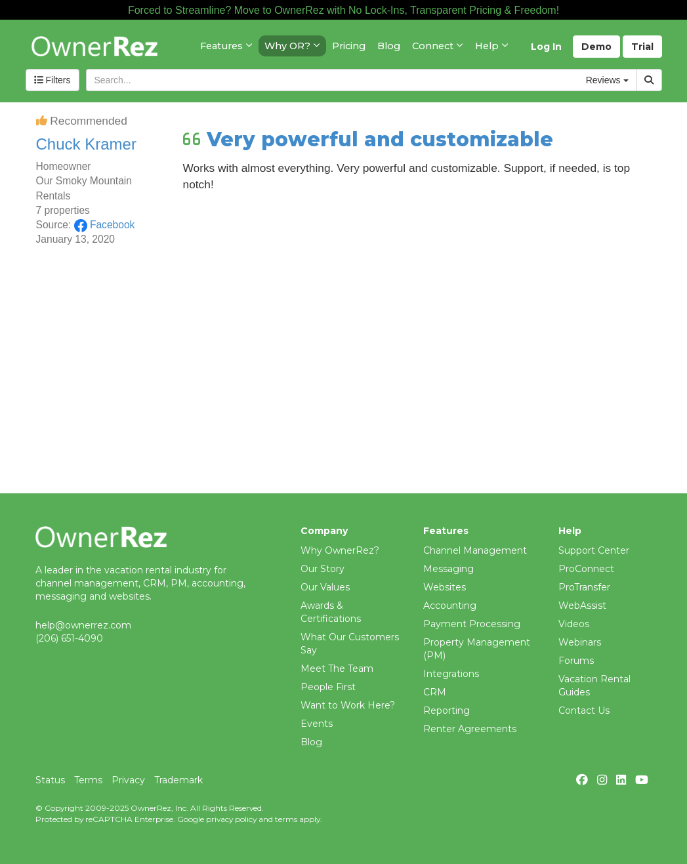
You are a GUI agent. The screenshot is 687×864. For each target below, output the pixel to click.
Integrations (451, 674)
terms (286, 819)
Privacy (128, 780)
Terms (88, 780)
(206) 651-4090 (69, 638)
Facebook (104, 224)
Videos (573, 624)
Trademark (178, 780)
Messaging (448, 569)
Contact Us (584, 710)
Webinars (579, 642)
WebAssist (582, 605)
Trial (642, 46)
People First (328, 687)
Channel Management (475, 550)
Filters (52, 80)
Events (317, 724)
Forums (576, 661)
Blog (311, 742)
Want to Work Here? (348, 705)
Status (50, 780)
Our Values (325, 587)
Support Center (593, 550)
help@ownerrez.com (83, 625)
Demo (596, 46)
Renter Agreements (469, 729)
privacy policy (231, 819)
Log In (546, 46)
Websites (444, 587)
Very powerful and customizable (380, 139)
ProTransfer (584, 587)
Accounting (449, 605)
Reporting (446, 710)
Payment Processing (471, 624)
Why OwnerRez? (340, 550)
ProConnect (586, 569)
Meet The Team (337, 668)
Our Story (322, 569)
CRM (434, 692)
